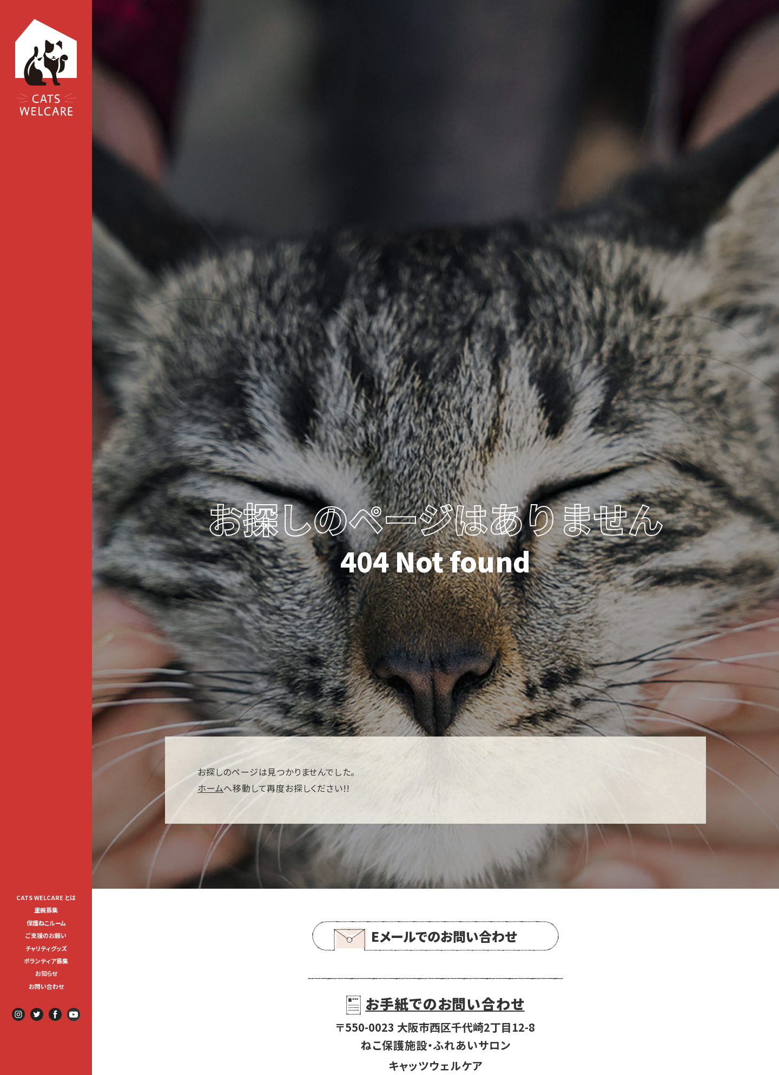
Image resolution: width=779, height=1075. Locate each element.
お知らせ (46, 973)
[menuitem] (46, 896)
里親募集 (46, 909)
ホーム (210, 787)
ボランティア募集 (49, 960)
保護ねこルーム (46, 922)
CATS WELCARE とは (46, 897)
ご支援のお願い (46, 935)
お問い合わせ (46, 986)
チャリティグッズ (46, 948)
